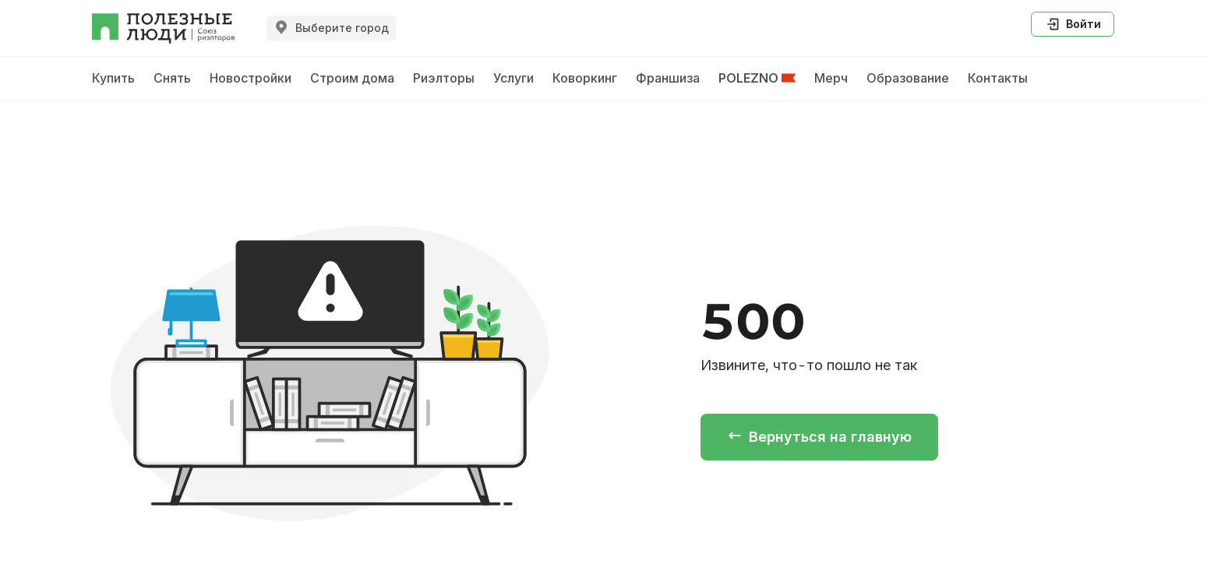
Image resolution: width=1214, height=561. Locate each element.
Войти (1072, 24)
